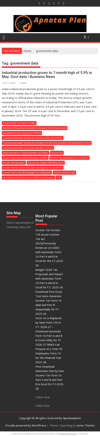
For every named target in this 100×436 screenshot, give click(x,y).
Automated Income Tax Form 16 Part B (22, 133)
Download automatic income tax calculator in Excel (28, 147)
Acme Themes (86, 425)
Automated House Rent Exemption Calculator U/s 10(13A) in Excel (34, 128)
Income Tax (57, 152)
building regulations (68, 434)
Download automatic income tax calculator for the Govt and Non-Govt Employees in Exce (47, 142)
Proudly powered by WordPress (25, 425)
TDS (59, 177)
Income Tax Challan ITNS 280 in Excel (46, 162)
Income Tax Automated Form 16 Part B (69, 157)
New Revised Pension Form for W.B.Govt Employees (28, 177)
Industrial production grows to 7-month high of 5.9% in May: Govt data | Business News (47, 74)
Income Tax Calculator (14, 162)
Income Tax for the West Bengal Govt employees (27, 172)
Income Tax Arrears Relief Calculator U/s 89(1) (25, 157)
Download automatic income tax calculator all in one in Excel (32, 137)
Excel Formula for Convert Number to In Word (25, 152)
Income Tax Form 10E (64, 172)
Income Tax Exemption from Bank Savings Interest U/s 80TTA (32, 167)
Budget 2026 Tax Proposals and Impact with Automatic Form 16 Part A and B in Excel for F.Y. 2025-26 (49, 278)
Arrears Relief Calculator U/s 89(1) (19, 123)
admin (23, 83)
